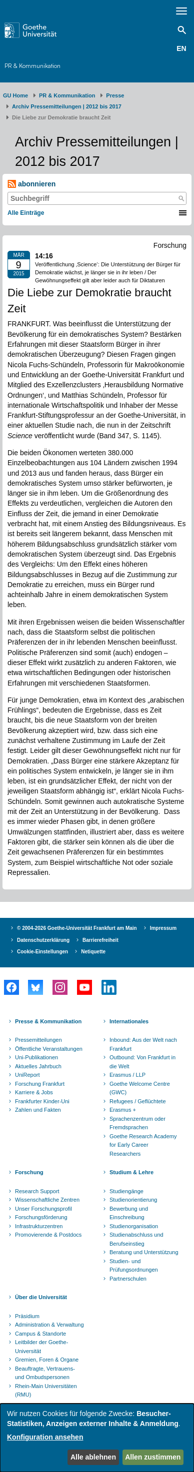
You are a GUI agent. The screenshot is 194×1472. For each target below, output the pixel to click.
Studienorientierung (133, 1200)
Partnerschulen (128, 1279)
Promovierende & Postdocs (48, 1235)
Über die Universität (41, 1297)
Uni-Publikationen (36, 1057)
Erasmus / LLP (128, 1075)
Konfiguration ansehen (45, 1437)
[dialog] (97, 1438)
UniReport (27, 1075)
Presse (115, 95)
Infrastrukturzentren (38, 1226)
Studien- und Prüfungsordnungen (134, 1265)
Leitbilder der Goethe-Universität (41, 1346)
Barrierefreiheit (100, 940)
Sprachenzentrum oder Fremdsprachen (138, 1123)
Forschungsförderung (41, 1217)
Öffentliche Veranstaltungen (48, 1049)
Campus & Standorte (40, 1334)
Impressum (163, 928)
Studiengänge (127, 1191)
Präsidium (27, 1316)
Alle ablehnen (93, 1457)
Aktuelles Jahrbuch (38, 1066)
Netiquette (93, 951)
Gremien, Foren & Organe (46, 1360)
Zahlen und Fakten (38, 1110)
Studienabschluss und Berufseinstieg (137, 1239)
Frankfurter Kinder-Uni (42, 1101)
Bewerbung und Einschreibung (129, 1213)
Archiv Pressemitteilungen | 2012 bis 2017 (67, 106)
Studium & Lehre (132, 1172)
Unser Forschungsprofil (43, 1209)
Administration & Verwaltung (49, 1325)
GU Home (15, 95)
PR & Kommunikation (32, 65)
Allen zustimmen (152, 1457)
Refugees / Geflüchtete (138, 1101)
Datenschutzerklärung (43, 940)
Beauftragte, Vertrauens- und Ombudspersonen (45, 1373)
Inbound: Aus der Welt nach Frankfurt (143, 1044)
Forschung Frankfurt (39, 1084)
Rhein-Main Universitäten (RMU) (46, 1390)
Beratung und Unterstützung (144, 1252)
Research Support (37, 1191)
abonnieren (32, 184)
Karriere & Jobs (34, 1092)
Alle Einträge (26, 212)
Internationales (129, 1021)
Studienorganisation (134, 1226)
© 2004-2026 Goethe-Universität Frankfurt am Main (77, 928)
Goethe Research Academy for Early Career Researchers (143, 1145)
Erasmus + (123, 1110)
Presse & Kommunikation (48, 1021)
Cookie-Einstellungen (42, 951)
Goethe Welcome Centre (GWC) (140, 1088)
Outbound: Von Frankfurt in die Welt (143, 1061)
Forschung (29, 1172)
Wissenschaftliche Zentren (47, 1200)
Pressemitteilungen (38, 1040)
